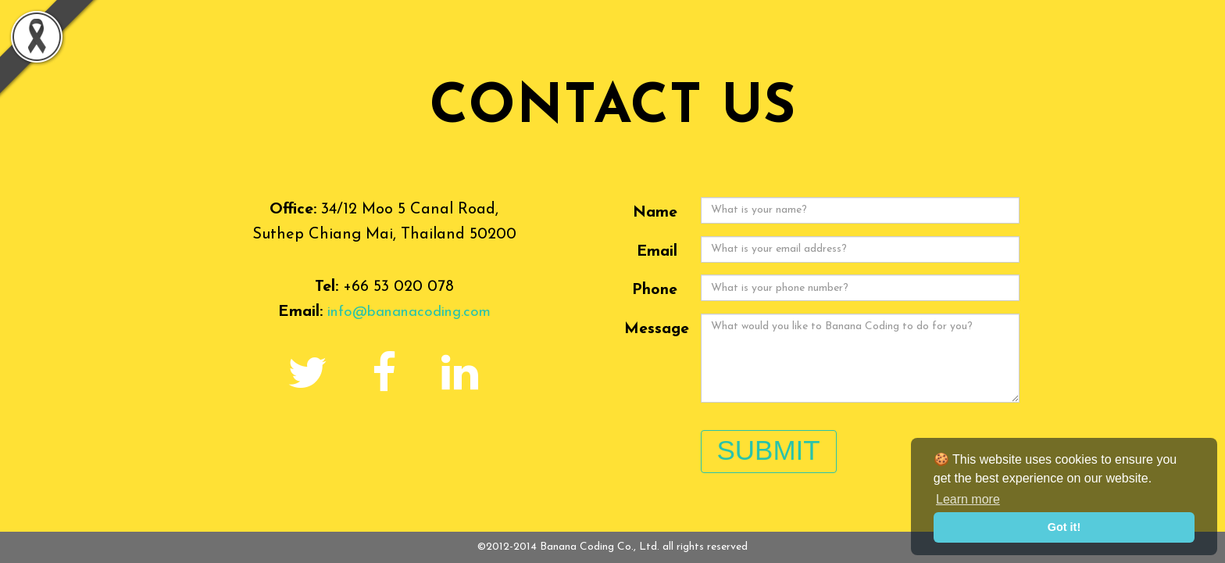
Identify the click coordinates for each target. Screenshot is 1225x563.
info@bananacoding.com (409, 312)
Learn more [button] (968, 499)
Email (657, 252)
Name (655, 213)
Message (656, 329)
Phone (654, 290)
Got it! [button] (1064, 527)
